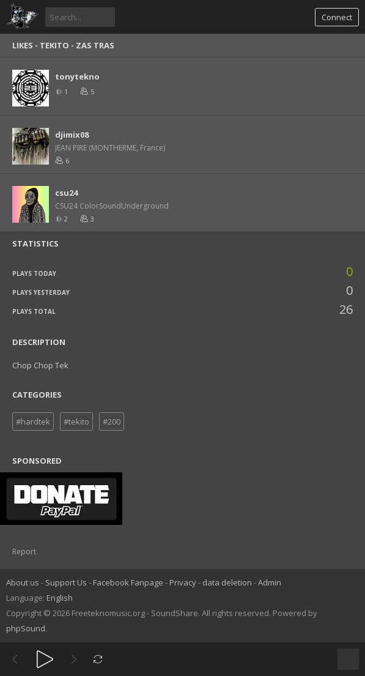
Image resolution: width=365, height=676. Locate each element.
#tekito (76, 421)
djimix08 (72, 134)
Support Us (66, 582)
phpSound (25, 628)
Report (24, 551)
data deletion (227, 582)
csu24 (66, 192)
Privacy (182, 582)
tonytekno (77, 76)
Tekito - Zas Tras (77, 45)
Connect (337, 17)
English (59, 597)
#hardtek (33, 421)
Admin (269, 582)
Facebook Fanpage (128, 582)
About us (22, 582)
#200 (111, 421)
